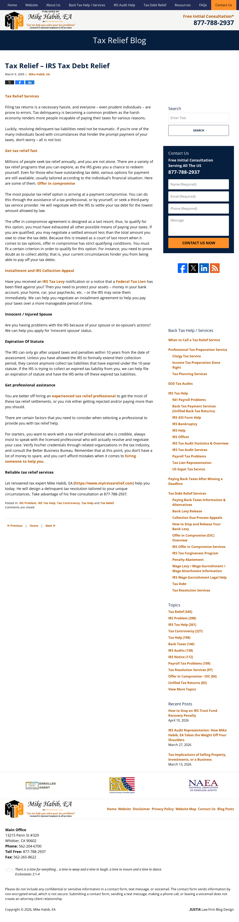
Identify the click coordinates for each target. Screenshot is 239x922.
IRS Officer (180, 437)
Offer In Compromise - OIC (192, 676)
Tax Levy (57, 281)
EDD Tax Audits (180, 383)
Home (12, 5)
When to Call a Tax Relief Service (194, 340)
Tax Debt (179, 584)
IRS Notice (180, 657)
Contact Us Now (198, 242)
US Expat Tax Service (188, 469)
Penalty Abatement (188, 559)
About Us (53, 5)
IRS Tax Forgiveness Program (195, 553)
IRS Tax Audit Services (189, 450)
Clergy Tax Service (186, 356)
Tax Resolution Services (191, 590)
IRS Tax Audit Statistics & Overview (200, 443)
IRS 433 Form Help (186, 417)
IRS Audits (180, 650)
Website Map (186, 809)
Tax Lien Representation (192, 462)
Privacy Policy (163, 809)
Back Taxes (181, 644)
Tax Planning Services (189, 374)
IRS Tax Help (46, 503)
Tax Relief (107, 503)
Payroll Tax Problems (189, 456)
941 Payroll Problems (189, 400)
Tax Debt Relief (155, 5)
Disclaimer (141, 809)
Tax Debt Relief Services (187, 493)
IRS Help (178, 430)
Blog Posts (225, 809)
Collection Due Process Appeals (197, 517)
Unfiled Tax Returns (187, 683)
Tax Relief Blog (40, 20)
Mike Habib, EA (44, 909)
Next (50, 525)
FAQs (203, 5)
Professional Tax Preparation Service (197, 349)
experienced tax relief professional (84, 395)
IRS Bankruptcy (184, 424)
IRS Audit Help (124, 5)
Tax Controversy (68, 503)
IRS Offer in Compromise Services (198, 546)
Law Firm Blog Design (211, 909)
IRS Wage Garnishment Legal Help (199, 577)
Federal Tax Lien (131, 281)
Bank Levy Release (187, 511)
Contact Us (223, 5)
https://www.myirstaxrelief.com (104, 483)
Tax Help (87, 503)
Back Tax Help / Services (87, 5)
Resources (183, 5)
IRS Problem (27, 503)
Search (198, 130)
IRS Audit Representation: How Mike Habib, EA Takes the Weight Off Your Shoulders (197, 735)
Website (31, 5)
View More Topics (182, 689)
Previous (14, 525)
